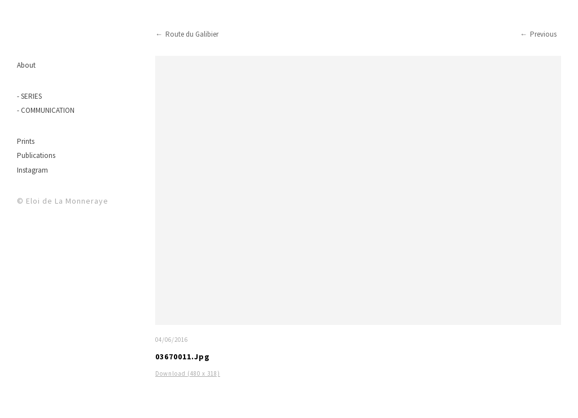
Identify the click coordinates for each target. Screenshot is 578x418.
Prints (25, 141)
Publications (36, 155)
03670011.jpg (182, 356)
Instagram (32, 170)
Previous (543, 34)
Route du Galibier (191, 34)
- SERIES (29, 96)
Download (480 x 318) (187, 373)
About (26, 65)
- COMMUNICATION (46, 110)
